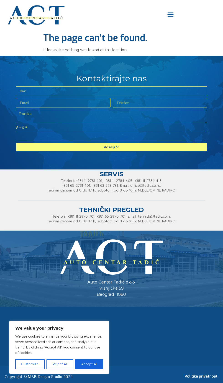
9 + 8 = (21, 127)
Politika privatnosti (201, 376)
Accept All (89, 364)
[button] (171, 14)
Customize (29, 364)
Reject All (59, 364)
